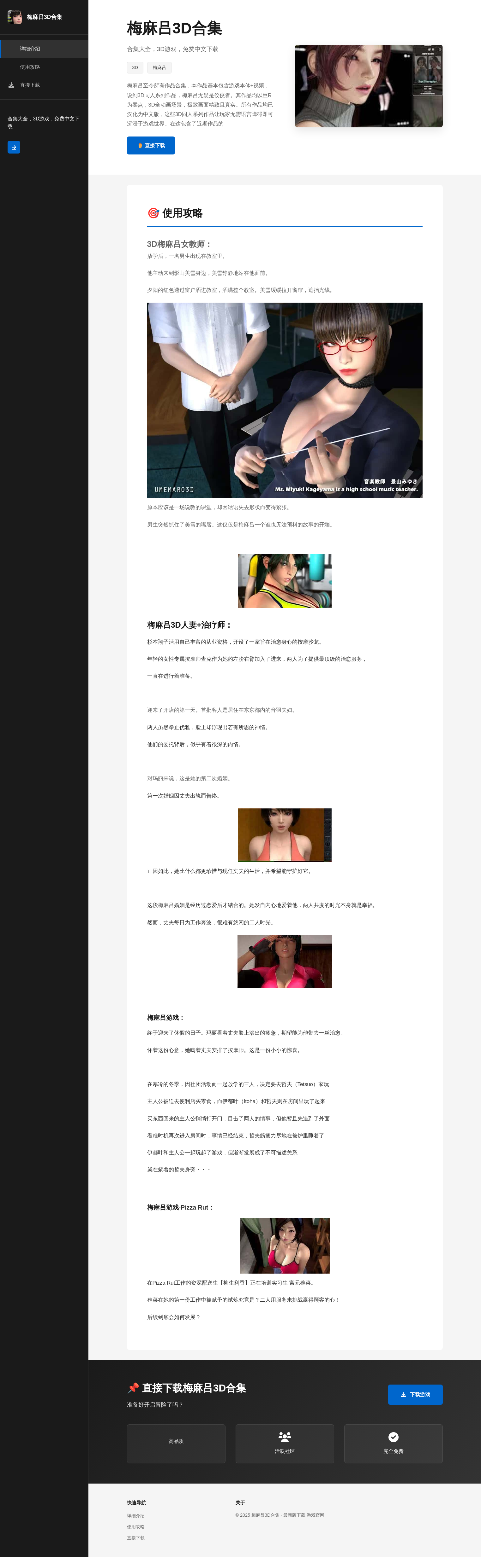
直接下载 (136, 1537)
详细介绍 (136, 1515)
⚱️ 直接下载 (151, 145)
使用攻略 (136, 1526)
